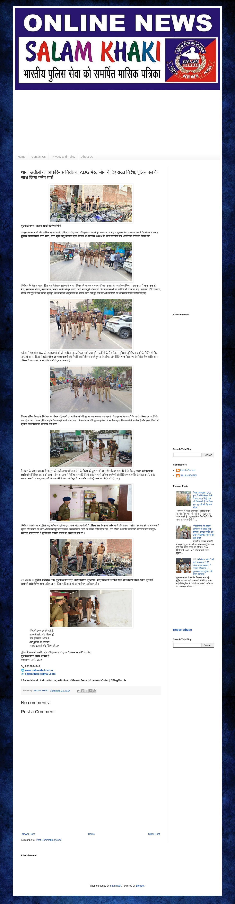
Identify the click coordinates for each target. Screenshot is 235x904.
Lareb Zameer (188, 470)
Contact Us (39, 156)
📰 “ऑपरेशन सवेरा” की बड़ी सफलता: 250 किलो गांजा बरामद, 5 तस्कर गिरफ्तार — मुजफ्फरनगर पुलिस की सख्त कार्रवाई (203, 567)
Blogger (140, 885)
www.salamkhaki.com (39, 670)
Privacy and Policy (63, 156)
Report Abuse (182, 629)
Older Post (154, 834)
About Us (87, 156)
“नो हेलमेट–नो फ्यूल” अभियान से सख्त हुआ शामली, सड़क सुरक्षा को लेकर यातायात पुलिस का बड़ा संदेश (203, 532)
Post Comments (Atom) (49, 840)
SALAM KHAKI (188, 475)
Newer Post (28, 834)
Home (21, 156)
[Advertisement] (117, 118)
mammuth (115, 885)
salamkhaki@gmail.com (40, 673)
